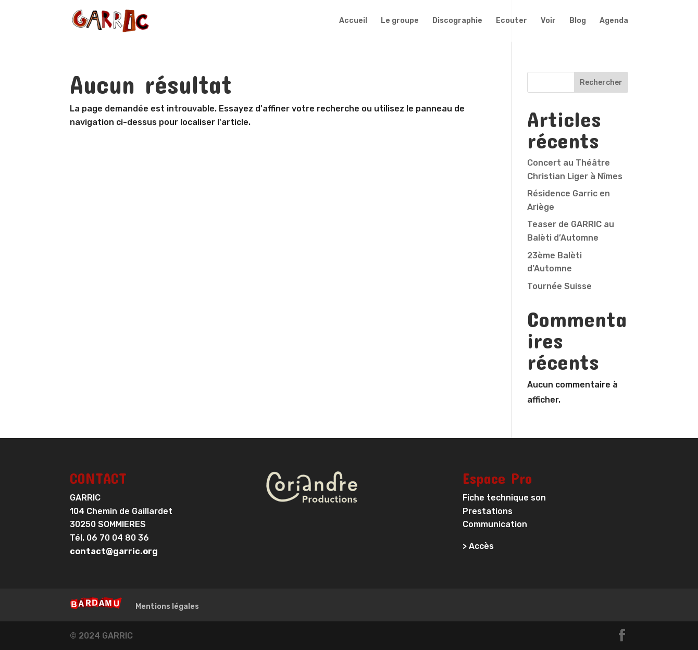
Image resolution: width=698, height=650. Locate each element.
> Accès (478, 546)
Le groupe (400, 21)
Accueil (353, 21)
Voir (548, 21)
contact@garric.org (114, 551)
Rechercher (601, 82)
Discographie (457, 21)
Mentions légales (167, 606)
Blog (577, 21)
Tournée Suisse (559, 286)
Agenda (614, 21)
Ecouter (511, 21)
